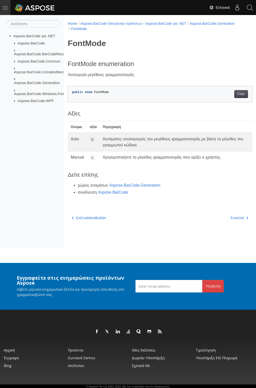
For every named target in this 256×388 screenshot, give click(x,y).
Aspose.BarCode (31, 43)
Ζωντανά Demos (81, 357)
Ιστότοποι (76, 365)
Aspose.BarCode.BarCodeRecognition (45, 54)
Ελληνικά (219, 7)
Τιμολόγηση (206, 350)
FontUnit (226, 218)
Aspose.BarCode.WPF (36, 101)
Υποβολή (213, 286)
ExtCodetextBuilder (89, 218)
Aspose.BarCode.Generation (37, 83)
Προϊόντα (75, 350)
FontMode (79, 29)
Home (72, 24)
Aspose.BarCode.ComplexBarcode (42, 72)
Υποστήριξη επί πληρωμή (216, 357)
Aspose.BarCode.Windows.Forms (41, 94)
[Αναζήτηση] (33, 24)
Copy (228, 94)
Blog (7, 365)
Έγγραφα (11, 357)
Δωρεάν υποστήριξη (148, 357)
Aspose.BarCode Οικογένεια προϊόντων (111, 24)
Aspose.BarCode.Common (39, 61)
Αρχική (9, 350)
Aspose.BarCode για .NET (34, 36)
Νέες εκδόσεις (143, 350)
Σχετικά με (141, 365)
